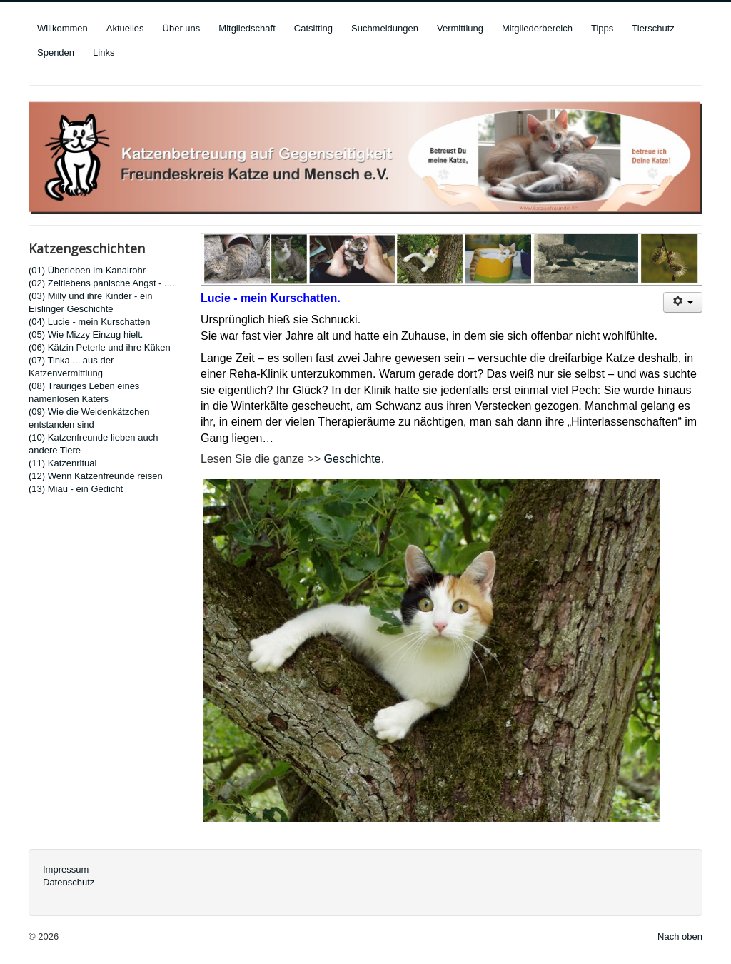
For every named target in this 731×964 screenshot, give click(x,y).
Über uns (182, 28)
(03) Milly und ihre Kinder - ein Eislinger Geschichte (90, 302)
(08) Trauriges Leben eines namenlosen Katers (84, 392)
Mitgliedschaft (246, 28)
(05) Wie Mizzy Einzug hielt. (86, 334)
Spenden (55, 52)
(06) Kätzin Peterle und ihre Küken (100, 347)
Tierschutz (653, 28)
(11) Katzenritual (62, 463)
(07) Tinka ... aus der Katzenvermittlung (71, 366)
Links (103, 52)
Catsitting (313, 28)
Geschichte (352, 459)
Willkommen (62, 28)
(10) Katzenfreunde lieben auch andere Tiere (93, 444)
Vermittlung (460, 28)
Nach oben (679, 936)
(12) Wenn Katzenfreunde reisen (96, 476)
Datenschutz (68, 882)
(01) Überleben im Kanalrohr (87, 270)
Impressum (66, 869)
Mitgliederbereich (537, 28)
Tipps (602, 28)
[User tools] (682, 302)
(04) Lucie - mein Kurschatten (90, 321)
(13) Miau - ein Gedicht (76, 488)
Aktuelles (125, 28)
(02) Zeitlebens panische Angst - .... (102, 283)
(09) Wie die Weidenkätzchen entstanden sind (89, 418)
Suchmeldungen (384, 28)
